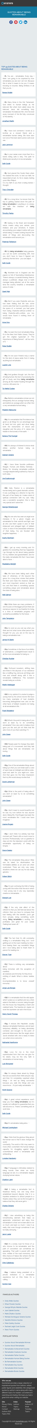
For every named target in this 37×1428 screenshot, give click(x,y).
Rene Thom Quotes (12, 1330)
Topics (15, 1407)
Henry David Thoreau (10, 1014)
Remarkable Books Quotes (14, 1371)
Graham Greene (8, 455)
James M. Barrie (8, 640)
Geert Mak (6, 292)
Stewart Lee (6, 898)
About (4, 1407)
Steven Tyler (6, 955)
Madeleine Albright (9, 564)
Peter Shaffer (7, 346)
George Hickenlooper (10, 507)
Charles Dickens (8, 1206)
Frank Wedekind (8, 711)
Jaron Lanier (6, 1234)
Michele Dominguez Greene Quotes (18, 1317)
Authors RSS (6, 1411)
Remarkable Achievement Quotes (17, 1349)
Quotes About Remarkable (14, 1346)
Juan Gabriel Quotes (12, 1310)
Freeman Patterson (9, 242)
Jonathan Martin (8, 121)
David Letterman (8, 782)
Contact (5, 1409)
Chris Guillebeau (8, 1263)
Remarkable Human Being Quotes (17, 1358)
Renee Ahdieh (7, 93)
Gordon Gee (6, 1284)
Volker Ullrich (7, 876)
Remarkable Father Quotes (14, 1355)
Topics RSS (6, 1414)
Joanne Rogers (7, 824)
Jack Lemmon (7, 145)
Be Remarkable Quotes (13, 1362)
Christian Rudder (8, 659)
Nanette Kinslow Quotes (14, 1320)
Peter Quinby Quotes (12, 1323)
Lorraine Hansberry (9, 1158)
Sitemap (16, 1409)
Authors (16, 1404)
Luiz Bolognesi (7, 1064)
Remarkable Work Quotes (14, 1368)
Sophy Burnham (8, 538)
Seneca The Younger (9, 436)
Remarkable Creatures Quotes (16, 1352)
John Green (6, 734)
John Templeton (8, 618)
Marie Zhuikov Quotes (13, 1314)
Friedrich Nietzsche (9, 410)
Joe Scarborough (8, 478)
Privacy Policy (7, 1404)
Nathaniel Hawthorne (10, 1042)
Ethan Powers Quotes (13, 1304)
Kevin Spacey (7, 1090)
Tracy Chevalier (8, 190)
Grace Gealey (7, 850)
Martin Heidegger (8, 685)
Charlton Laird (7, 1180)
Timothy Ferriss (8, 213)
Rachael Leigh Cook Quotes (15, 1326)
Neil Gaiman (6, 595)
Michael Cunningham (9, 1128)
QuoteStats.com (21, 1421)
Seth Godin (6, 164)
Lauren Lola (6, 365)
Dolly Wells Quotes (12, 1301)
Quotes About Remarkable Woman (17, 1342)
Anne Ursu (6, 322)
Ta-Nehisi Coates (8, 389)
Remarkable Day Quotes (14, 1365)
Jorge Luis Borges (8, 988)
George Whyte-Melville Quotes (16, 1307)
